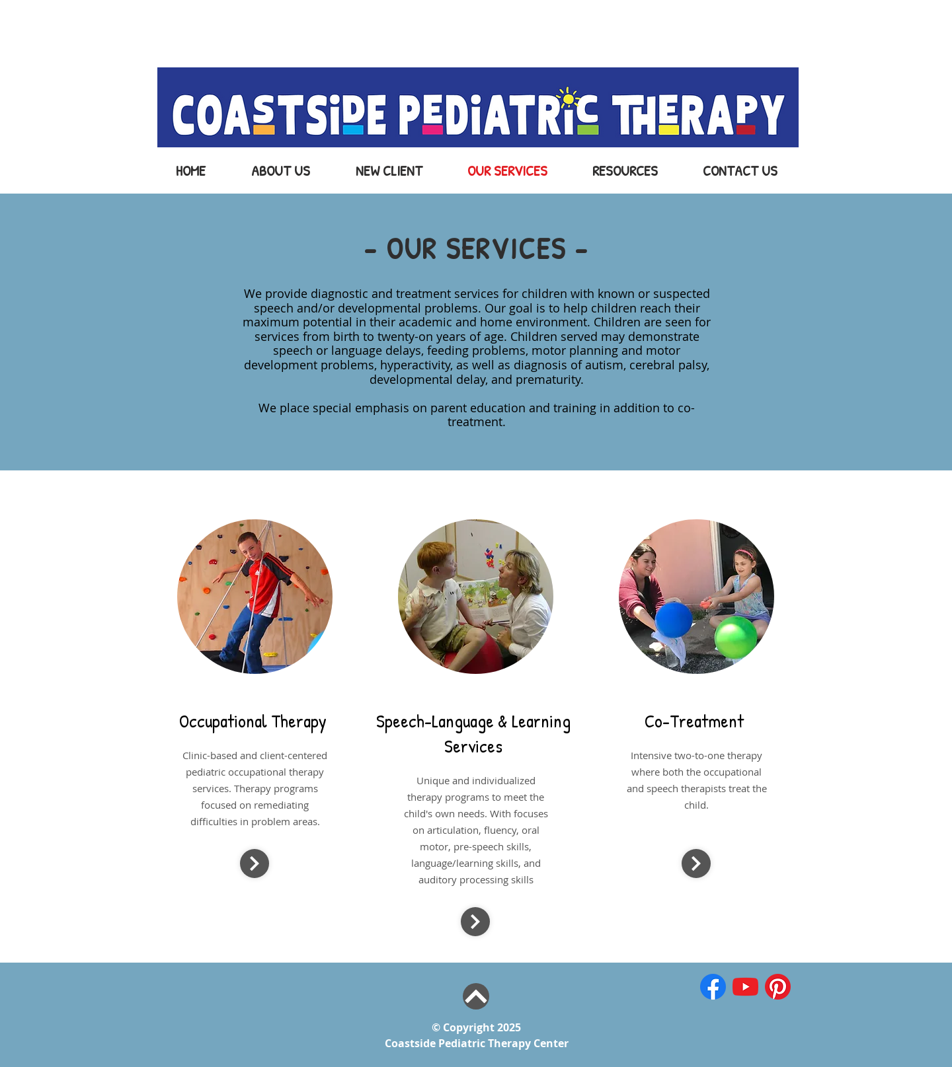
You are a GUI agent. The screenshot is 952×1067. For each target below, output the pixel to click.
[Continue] (254, 863)
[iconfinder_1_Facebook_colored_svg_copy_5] (713, 987)
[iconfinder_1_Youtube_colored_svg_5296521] (745, 987)
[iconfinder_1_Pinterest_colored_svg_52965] (778, 987)
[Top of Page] (476, 996)
